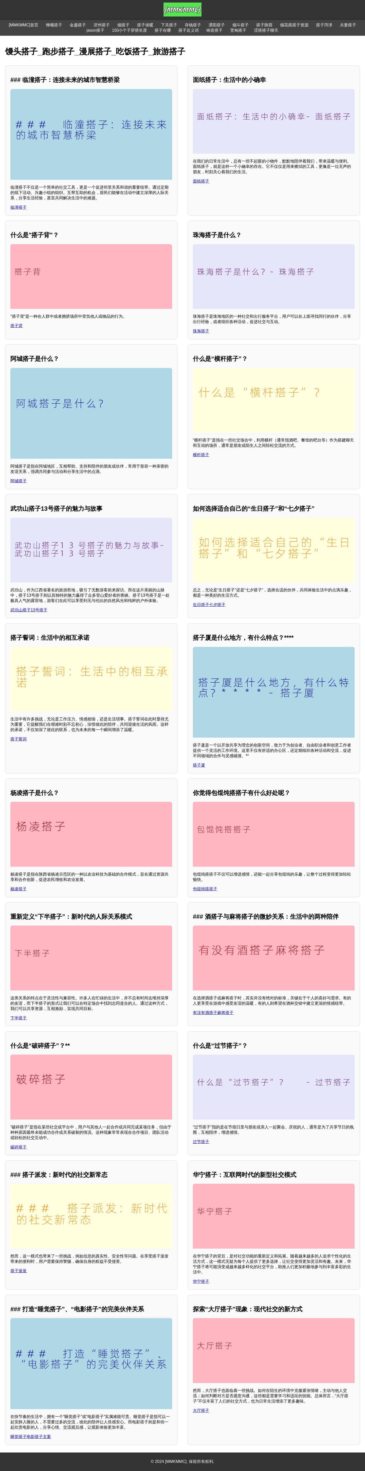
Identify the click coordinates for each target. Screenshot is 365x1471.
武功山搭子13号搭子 (28, 610)
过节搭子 (201, 1142)
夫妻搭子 (348, 25)
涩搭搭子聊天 (266, 30)
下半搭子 (18, 1018)
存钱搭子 (193, 25)
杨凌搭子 (18, 889)
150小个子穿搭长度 (129, 30)
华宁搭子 (201, 1281)
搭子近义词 (188, 30)
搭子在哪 (163, 30)
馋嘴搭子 (54, 25)
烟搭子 (123, 25)
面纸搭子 (201, 181)
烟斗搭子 (240, 25)
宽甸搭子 (238, 30)
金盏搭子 (78, 25)
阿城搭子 (18, 481)
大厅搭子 (201, 1410)
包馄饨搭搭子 (205, 889)
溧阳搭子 (217, 25)
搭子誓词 (18, 739)
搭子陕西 (264, 25)
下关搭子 (169, 25)
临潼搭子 (18, 207)
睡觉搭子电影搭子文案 (30, 1436)
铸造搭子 (214, 30)
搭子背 (16, 326)
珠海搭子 (201, 331)
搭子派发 (18, 1271)
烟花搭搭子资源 (294, 25)
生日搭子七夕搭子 (209, 604)
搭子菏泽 (324, 25)
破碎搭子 (18, 1147)
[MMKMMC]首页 (23, 25)
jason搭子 (95, 30)
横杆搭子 (201, 455)
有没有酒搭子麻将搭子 (213, 1013)
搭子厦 (199, 765)
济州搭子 (102, 25)
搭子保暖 (145, 25)
